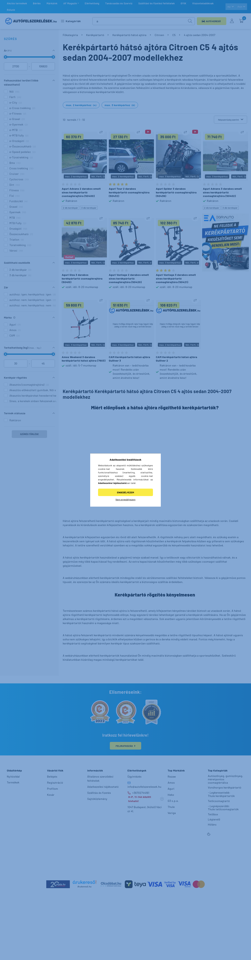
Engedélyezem (125, 492)
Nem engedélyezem (125, 499)
